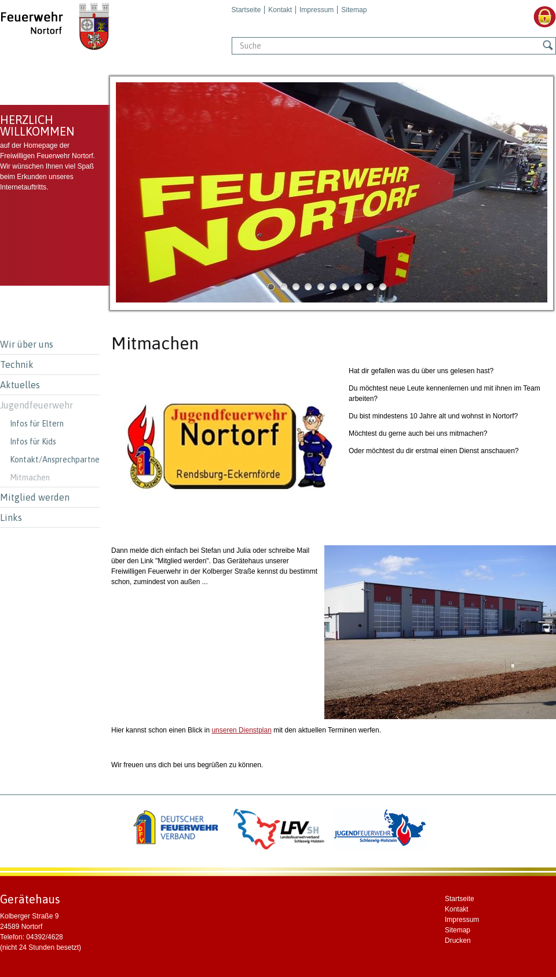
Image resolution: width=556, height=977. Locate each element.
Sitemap (354, 10)
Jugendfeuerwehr (36, 405)
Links (11, 517)
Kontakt (280, 10)
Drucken (458, 940)
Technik (17, 364)
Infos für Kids (33, 441)
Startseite (246, 10)
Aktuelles (20, 385)
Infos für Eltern (37, 423)
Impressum (316, 10)
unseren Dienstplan (241, 730)
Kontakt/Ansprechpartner (55, 459)
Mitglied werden (35, 497)
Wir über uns (26, 344)
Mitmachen (30, 477)
